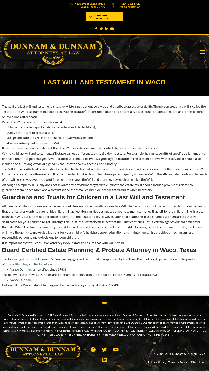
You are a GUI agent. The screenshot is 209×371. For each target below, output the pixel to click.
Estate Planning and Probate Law (29, 264)
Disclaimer (198, 362)
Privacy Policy (157, 362)
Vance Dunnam (21, 280)
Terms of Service (178, 362)
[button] (202, 52)
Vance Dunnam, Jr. (23, 269)
